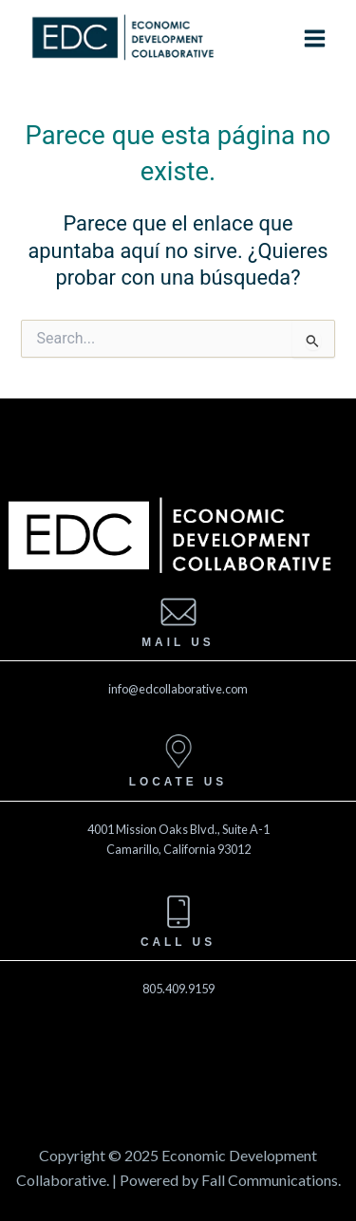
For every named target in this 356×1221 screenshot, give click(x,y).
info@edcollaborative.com (178, 688)
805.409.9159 (178, 988)
